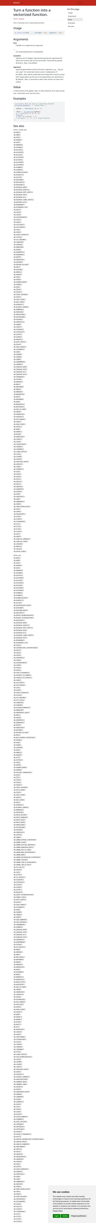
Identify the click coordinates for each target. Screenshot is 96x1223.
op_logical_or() (20, 365)
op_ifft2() (18, 809)
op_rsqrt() (18, 1032)
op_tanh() (17, 499)
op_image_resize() (21, 833)
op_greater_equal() (21, 302)
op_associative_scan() (22, 589)
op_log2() (17, 353)
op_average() (19, 180)
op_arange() (18, 149)
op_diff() (17, 254)
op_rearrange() (19, 1003)
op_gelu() (17, 773)
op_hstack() (18, 314)
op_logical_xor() (20, 367)
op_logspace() (19, 369)
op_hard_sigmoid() (21, 792)
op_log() (17, 345)
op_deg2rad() (19, 245)
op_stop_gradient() (21, 1130)
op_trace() (18, 506)
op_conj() (17, 219)
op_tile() (17, 503)
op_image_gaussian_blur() (24, 821)
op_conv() (17, 651)
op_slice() (18, 1077)
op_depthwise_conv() (22, 692)
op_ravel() (18, 429)
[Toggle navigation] (80, 3)
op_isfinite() (19, 326)
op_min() (17, 389)
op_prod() (17, 424)
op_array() (18, 178)
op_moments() (19, 946)
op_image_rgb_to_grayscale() (25, 836)
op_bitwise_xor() (20, 202)
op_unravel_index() (21, 1183)
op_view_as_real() (21, 527)
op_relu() (17, 1008)
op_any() (17, 144)
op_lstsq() (18, 372)
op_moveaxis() (19, 396)
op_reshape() (19, 439)
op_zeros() (18, 535)
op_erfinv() (18, 737)
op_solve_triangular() (22, 1097)
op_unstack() (19, 1185)
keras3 (16, 2)
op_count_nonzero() (21, 233)
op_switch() (18, 1144)
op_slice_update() (21, 1080)
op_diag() (17, 247)
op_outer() (18, 417)
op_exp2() (17, 276)
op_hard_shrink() (20, 790)
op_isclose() (19, 324)
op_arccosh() (19, 154)
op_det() (17, 694)
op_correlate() (19, 226)
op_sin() (17, 460)
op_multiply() (19, 398)
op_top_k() (18, 1166)
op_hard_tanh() (19, 797)
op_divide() (18, 259)
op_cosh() (17, 230)
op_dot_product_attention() (24, 716)
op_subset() (18, 1132)
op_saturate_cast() (21, 451)
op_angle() (18, 142)
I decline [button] (65, 1216)
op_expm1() (18, 281)
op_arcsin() (18, 156)
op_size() (17, 465)
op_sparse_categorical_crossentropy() (29, 1101)
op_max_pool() (19, 927)
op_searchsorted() (21, 1044)
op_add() (17, 137)
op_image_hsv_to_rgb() (22, 824)
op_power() (18, 422)
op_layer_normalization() (24, 867)
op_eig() (17, 721)
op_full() (17, 293)
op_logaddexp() (19, 355)
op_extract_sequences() (23, 749)
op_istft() (18, 862)
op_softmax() (19, 1087)
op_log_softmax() (20, 893)
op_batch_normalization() (24, 598)
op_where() (18, 532)
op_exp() (17, 274)
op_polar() (18, 984)
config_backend (23, 105)
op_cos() (17, 228)
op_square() (18, 475)
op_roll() (17, 444)
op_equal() (18, 271)
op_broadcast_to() (21, 207)
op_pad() (17, 420)
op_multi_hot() (19, 950)
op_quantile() (19, 427)
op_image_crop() (20, 816)
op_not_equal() (19, 410)
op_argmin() (18, 171)
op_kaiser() (18, 333)
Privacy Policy (58, 1211)
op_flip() (17, 286)
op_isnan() (18, 331)
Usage (70, 13)
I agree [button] (56, 1216)
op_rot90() (18, 446)
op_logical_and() (20, 360)
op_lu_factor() (19, 917)
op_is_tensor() (19, 850)
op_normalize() (19, 967)
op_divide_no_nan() (21, 262)
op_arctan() (18, 161)
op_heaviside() (19, 310)
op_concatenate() (20, 216)
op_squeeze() (19, 477)
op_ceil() (17, 211)
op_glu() (17, 778)
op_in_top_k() (19, 840)
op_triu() (17, 515)
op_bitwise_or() (20, 197)
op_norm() (17, 965)
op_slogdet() (19, 1082)
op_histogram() (19, 312)
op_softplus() (19, 1089)
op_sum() (17, 487)
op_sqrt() (17, 472)
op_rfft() (17, 1018)
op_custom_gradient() (22, 687)
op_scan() (17, 1037)
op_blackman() (19, 204)
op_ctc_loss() (19, 680)
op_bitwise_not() (20, 195)
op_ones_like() (19, 415)
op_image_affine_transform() (25, 814)
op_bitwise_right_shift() (24, 199)
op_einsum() (18, 266)
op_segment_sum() (20, 1049)
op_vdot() (17, 523)
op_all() (17, 139)
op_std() (17, 482)
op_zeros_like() (20, 537)
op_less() (17, 338)
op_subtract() (19, 484)
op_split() (18, 470)
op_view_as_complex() (22, 525)
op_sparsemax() (19, 1109)
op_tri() (17, 511)
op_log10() (18, 348)
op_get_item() (19, 298)
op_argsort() (19, 175)
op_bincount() (19, 185)
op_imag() (17, 319)
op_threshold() (19, 1161)
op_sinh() (17, 463)
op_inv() (17, 845)
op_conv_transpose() (22, 654)
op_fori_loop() (19, 766)
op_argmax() (18, 168)
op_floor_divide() (21, 290)
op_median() (18, 384)
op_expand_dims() (20, 278)
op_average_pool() (21, 594)
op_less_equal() (20, 341)
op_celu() (17, 637)
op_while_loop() (20, 1204)
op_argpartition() (21, 173)
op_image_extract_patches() (24, 819)
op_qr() (17, 994)
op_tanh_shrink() (20, 1156)
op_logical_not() (20, 362)
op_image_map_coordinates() (24, 826)
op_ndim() (17, 403)
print (18, 117)
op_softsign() (19, 1092)
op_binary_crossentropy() (24, 601)
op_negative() (19, 405)
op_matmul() (18, 374)
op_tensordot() (19, 501)
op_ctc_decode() (20, 238)
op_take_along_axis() (22, 494)
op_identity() (19, 317)
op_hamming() (19, 305)
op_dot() (17, 264)
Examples (71, 23)
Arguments (72, 16)
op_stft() (17, 1128)
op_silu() (17, 1068)
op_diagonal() (19, 252)
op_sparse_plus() (20, 1104)
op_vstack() (18, 530)
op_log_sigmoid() (20, 891)
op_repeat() (18, 436)
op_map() (17, 919)
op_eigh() (17, 723)
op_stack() (18, 480)
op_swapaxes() (19, 489)
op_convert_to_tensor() (23, 658)
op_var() (17, 520)
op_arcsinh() (19, 159)
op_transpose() (19, 508)
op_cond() (17, 646)
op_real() (17, 432)
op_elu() (17, 728)
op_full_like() (19, 295)
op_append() (18, 147)
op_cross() (18, 235)
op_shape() (18, 1058)
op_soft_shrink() (20, 1085)
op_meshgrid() (19, 386)
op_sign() (17, 456)
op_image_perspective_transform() (27, 831)
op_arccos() (18, 151)
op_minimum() (19, 391)
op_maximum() (19, 379)
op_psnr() (17, 991)
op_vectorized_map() (22, 1192)
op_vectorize (29, 113)
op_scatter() (19, 1039)
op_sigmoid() (19, 1061)
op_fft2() (17, 757)
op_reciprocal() (20, 434)
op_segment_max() (20, 1046)
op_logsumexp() (19, 912)
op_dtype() (18, 718)
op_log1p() (18, 350)
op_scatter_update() (22, 1041)
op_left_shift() (20, 336)
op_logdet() (18, 357)
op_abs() (17, 135)
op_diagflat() (19, 250)
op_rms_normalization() (23, 1022)
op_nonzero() (19, 408)
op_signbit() (19, 458)
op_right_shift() (20, 441)
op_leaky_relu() (20, 869)
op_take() (17, 492)
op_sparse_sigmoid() (22, 1106)
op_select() (18, 453)
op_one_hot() (19, 972)
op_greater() (19, 300)
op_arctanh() (19, 166)
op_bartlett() (19, 183)
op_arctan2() (19, 163)
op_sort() (17, 468)
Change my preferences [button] (78, 1216)
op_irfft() (18, 848)
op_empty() (18, 269)
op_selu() (17, 1053)
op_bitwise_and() (20, 187)
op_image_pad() (19, 828)
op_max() (17, 377)
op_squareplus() (20, 1118)
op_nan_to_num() (20, 401)
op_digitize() (19, 257)
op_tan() (17, 496)
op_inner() (18, 321)
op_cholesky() (19, 639)
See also (71, 26)
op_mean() (17, 381)
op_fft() (17, 754)
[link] (58, 1211)
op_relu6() (18, 1010)
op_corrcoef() (19, 223)
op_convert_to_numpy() (22, 656)
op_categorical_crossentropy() (26, 630)
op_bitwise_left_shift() (23, 192)
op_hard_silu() (19, 795)
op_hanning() (19, 307)
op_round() (18, 448)
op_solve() (18, 1094)
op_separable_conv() (22, 1056)
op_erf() (17, 735)
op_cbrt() (17, 209)
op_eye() (17, 283)
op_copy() (17, 221)
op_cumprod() (19, 240)
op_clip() (17, 214)
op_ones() (17, 412)
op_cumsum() (18, 242)
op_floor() (18, 288)
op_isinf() (18, 329)
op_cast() (17, 627)
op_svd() (17, 1140)
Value (70, 19)
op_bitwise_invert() (22, 190)
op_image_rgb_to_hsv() (22, 838)
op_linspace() (19, 343)
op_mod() (17, 393)
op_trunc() (18, 518)
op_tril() (17, 513)
